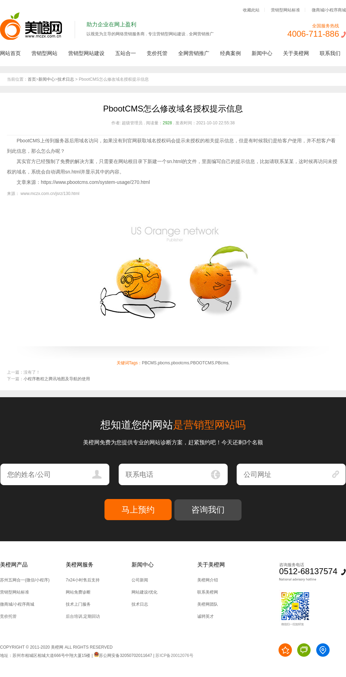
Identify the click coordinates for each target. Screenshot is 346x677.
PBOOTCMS (202, 362)
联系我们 (330, 53)
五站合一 (125, 53)
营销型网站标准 (285, 10)
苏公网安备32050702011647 (123, 655)
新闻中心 (262, 53)
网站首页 (10, 53)
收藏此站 (251, 10)
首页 (32, 79)
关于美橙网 (296, 53)
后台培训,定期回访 (83, 616)
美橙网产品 (14, 565)
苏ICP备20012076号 (174, 655)
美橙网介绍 (207, 580)
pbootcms (180, 362)
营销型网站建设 (86, 53)
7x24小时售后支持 (83, 580)
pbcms (164, 362)
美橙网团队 (207, 604)
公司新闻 (139, 580)
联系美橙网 (207, 592)
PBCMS (149, 362)
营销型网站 (44, 53)
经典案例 (230, 53)
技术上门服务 (78, 604)
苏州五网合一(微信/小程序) (24, 580)
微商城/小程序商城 (329, 10)
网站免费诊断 (78, 592)
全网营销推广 (193, 53)
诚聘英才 (205, 616)
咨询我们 (208, 509)
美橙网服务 (79, 565)
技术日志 (65, 79)
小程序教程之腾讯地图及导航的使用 (57, 378)
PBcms (221, 362)
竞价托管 (157, 53)
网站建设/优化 (144, 592)
